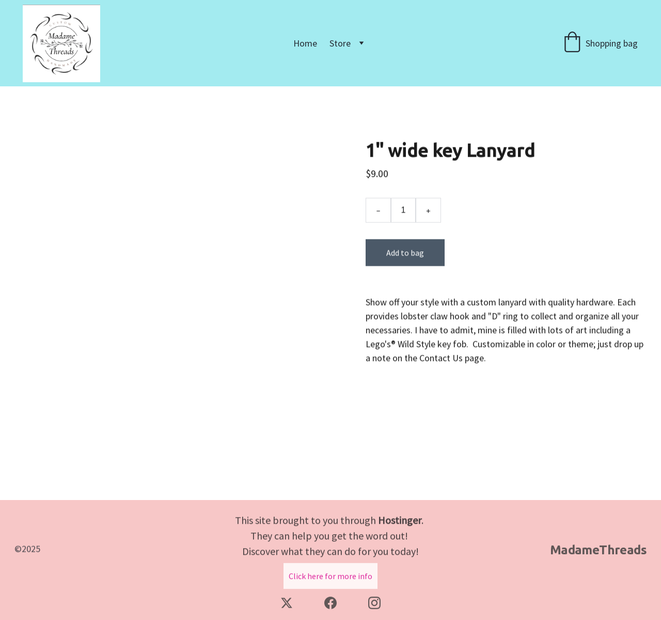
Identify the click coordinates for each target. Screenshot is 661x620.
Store (340, 43)
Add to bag (405, 258)
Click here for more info (330, 577)
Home (305, 43)
